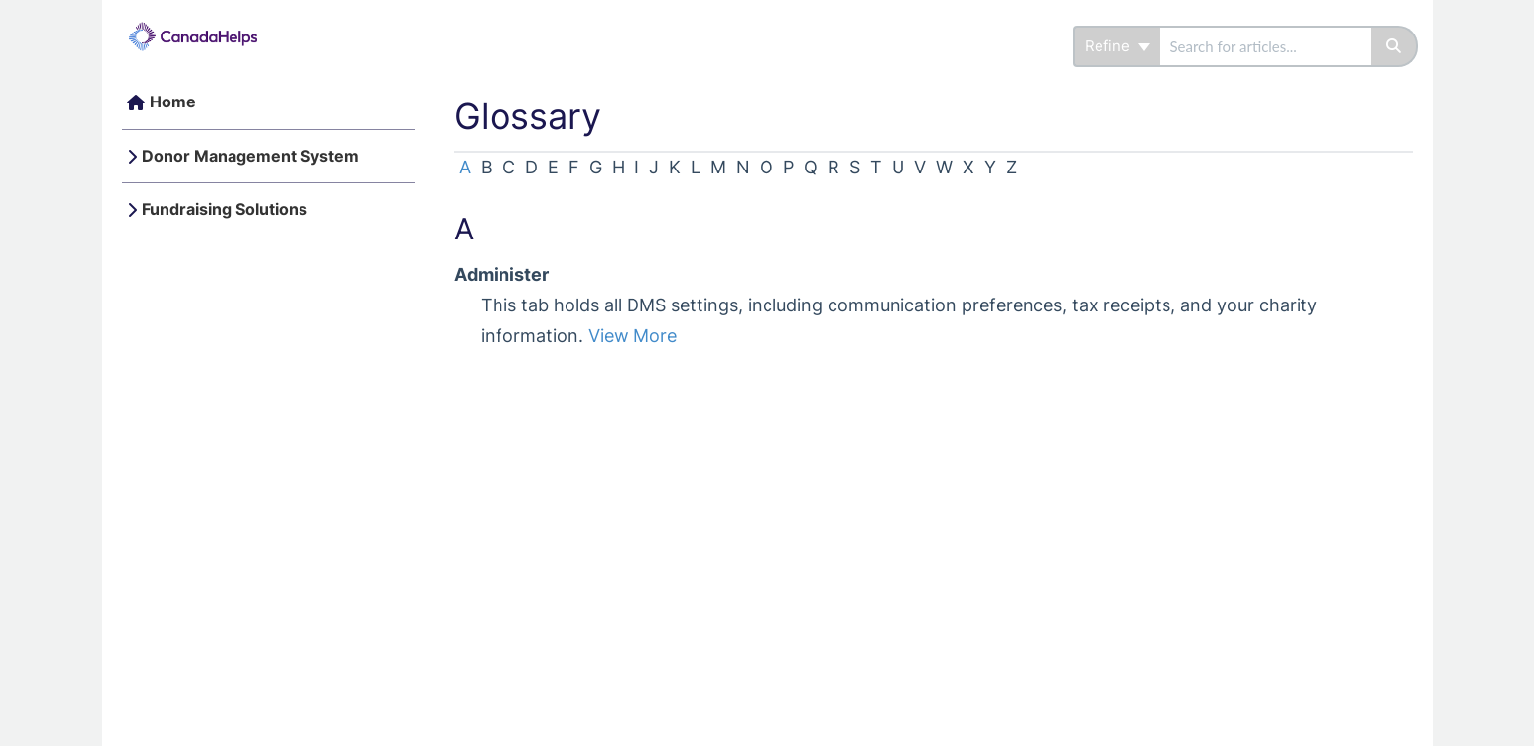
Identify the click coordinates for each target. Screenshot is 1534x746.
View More (632, 335)
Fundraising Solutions (224, 209)
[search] (1265, 46)
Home (173, 101)
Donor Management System (250, 156)
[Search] (1394, 46)
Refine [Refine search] (1117, 45)
